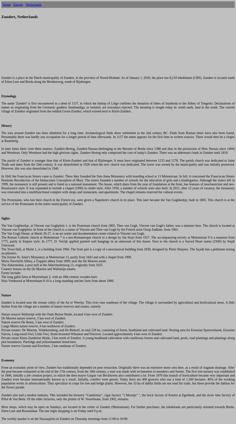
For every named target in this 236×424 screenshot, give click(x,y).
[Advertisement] (99, 49)
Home (7, 4)
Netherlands (34, 4)
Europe (18, 4)
